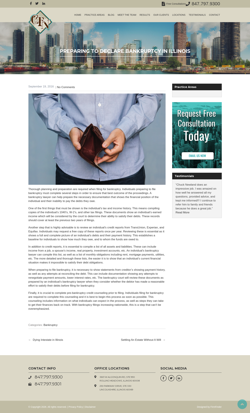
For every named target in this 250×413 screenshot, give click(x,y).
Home (77, 15)
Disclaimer (90, 407)
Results (145, 15)
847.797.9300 (206, 3)
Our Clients (161, 15)
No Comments (66, 87)
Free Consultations (175, 3)
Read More (183, 212)
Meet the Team (127, 15)
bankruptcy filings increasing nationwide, (103, 304)
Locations (178, 15)
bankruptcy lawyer (73, 281)
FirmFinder (216, 407)
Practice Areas (95, 15)
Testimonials (197, 15)
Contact (214, 15)
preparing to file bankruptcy (53, 269)
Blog (111, 15)
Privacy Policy (76, 407)
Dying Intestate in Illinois (45, 340)
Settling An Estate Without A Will (143, 340)
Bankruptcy (50, 325)
